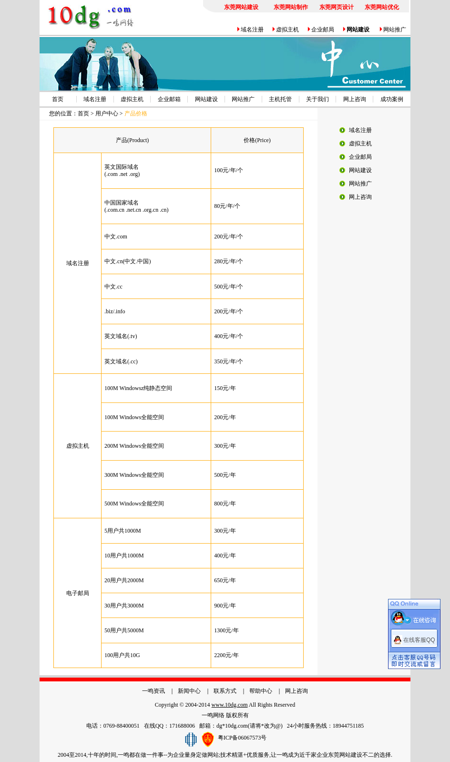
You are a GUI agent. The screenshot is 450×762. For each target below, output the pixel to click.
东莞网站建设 (345, 755)
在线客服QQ (419, 635)
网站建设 (206, 99)
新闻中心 (189, 691)
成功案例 (391, 99)
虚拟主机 (287, 29)
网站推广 (394, 29)
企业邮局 (322, 29)
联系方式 (225, 691)
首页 (57, 99)
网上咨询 (354, 99)
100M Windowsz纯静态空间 (138, 388)
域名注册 (252, 29)
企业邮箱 (169, 99)
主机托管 (280, 99)
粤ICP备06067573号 (242, 737)
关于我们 (317, 99)
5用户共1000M (122, 530)
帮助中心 (260, 691)
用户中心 (106, 113)
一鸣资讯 (153, 691)
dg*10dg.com (232, 725)
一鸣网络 (213, 715)
